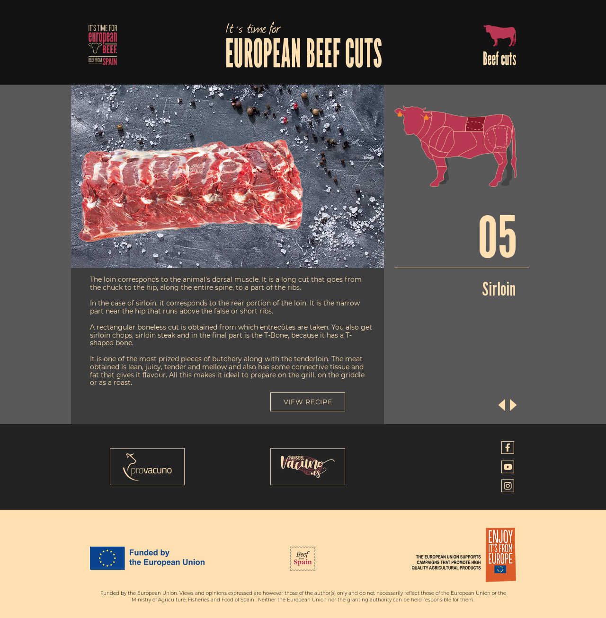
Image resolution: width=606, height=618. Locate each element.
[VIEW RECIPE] (307, 401)
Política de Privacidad (432, 487)
